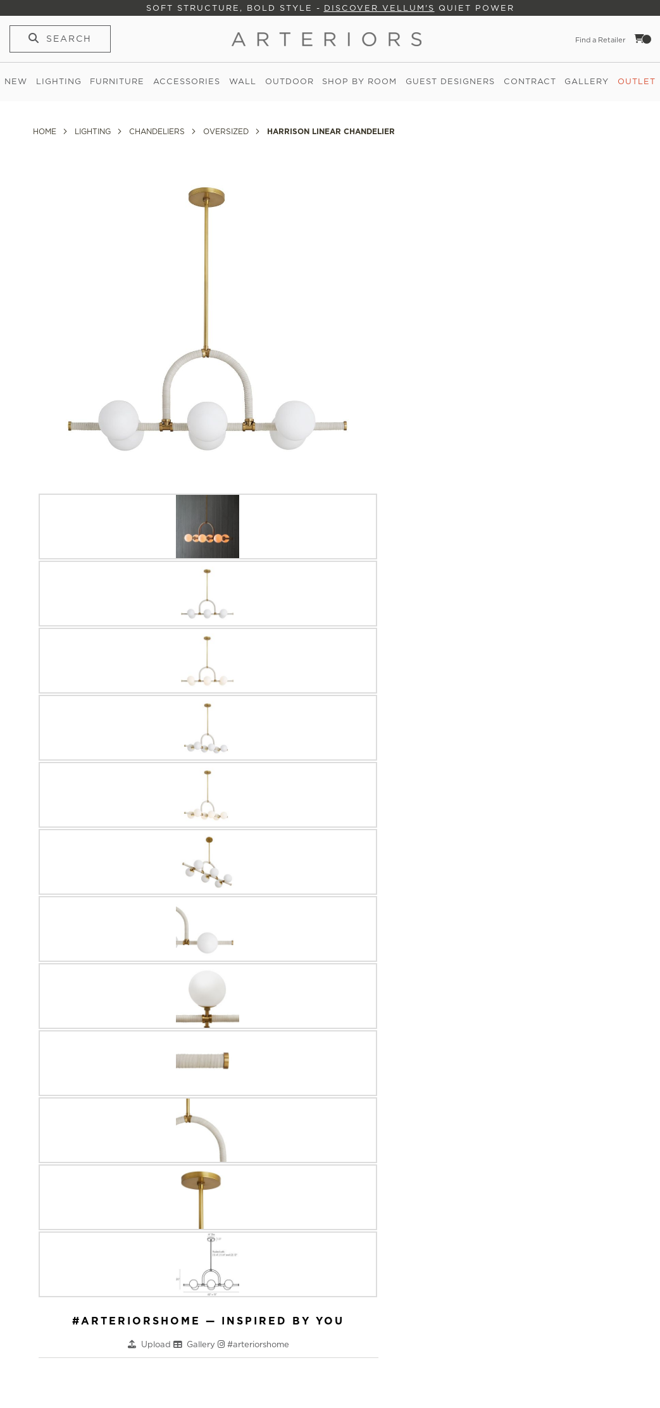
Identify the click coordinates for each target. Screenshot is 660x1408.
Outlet (637, 81)
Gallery (586, 81)
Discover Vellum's (379, 8)
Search (69, 39)
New (15, 81)
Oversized (227, 131)
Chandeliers (158, 131)
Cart (643, 38)
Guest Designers (450, 81)
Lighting (59, 81)
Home (46, 131)
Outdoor (289, 81)
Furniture (117, 81)
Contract (530, 81)
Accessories (186, 81)
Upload (157, 1344)
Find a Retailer (600, 39)
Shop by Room (359, 81)
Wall (242, 81)
